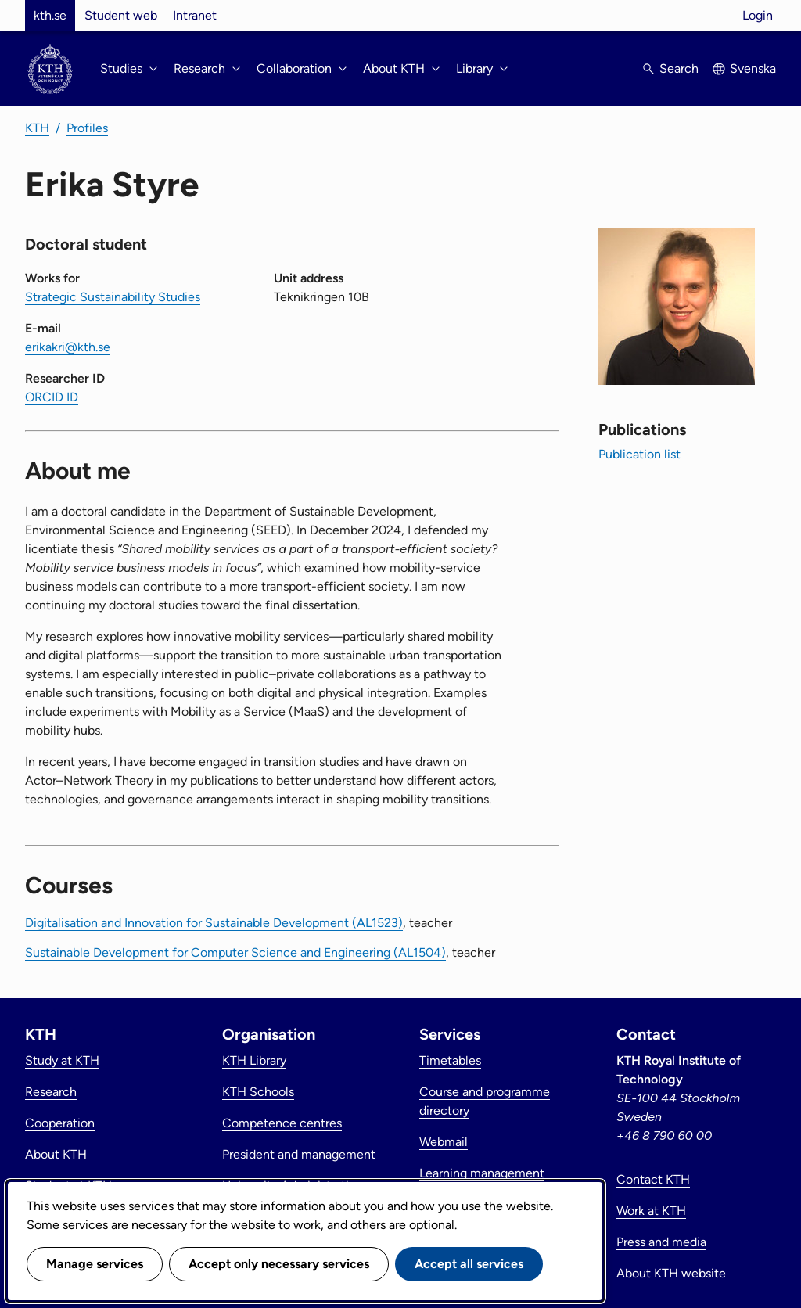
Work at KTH (651, 1210)
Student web (120, 15)
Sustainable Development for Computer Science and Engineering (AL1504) (235, 952)
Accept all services (469, 1263)
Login (757, 15)
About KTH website (671, 1273)
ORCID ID (51, 397)
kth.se (50, 15)
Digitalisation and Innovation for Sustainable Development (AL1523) (214, 922)
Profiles (87, 127)
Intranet (195, 15)
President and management (298, 1154)
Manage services (94, 1263)
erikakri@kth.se (67, 347)
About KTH (56, 1154)
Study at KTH (62, 1060)
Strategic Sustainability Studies (112, 296)
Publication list (639, 454)
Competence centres (282, 1123)
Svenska (753, 68)
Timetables (450, 1060)
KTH (37, 127)
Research (51, 1091)
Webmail (443, 1141)
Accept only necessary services (279, 1263)
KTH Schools (258, 1091)
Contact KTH (653, 1179)
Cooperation (60, 1123)
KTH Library (254, 1060)
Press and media (661, 1241)
